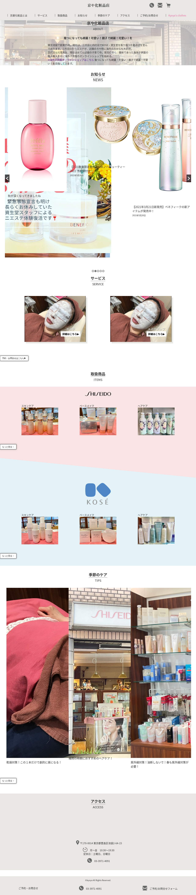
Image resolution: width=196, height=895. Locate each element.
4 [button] (101, 271)
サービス (42, 15)
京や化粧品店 (98, 5)
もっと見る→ (8, 447)
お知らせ (82, 15)
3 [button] (98, 271)
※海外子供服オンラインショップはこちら (71, 60)
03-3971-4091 (98, 861)
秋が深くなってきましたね (85, 196)
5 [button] (103, 271)
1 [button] (93, 271)
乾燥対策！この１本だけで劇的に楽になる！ (34, 762)
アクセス (125, 15)
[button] (7, 178)
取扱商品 (62, 15)
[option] (36, 176)
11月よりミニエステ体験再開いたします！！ (34, 257)
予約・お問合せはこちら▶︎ (14, 358)
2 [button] (95, 271)
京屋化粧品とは (18, 15)
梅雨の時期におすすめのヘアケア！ (91, 758)
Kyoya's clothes (177, 15)
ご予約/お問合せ (149, 15)
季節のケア (104, 15)
